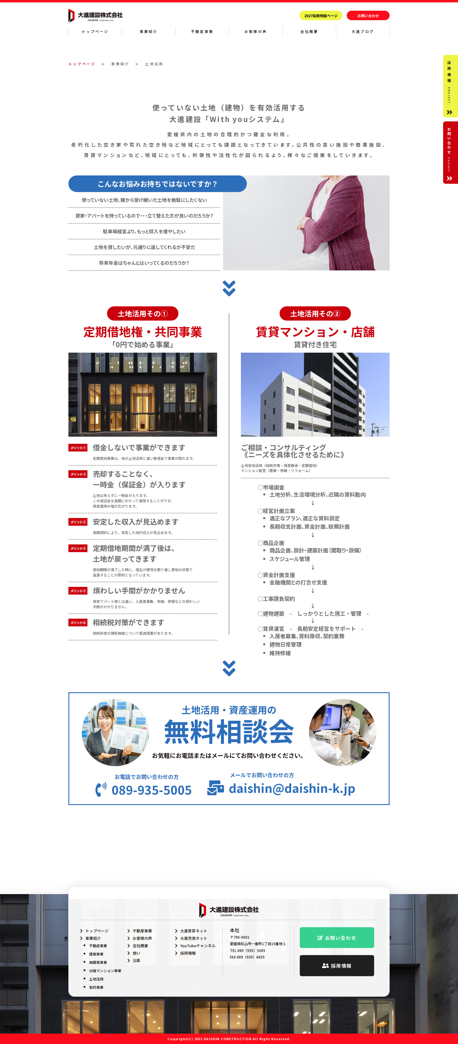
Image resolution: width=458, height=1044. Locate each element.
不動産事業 (202, 31)
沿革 (136, 960)
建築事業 (96, 953)
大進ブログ (363, 31)
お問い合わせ (368, 15)
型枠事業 (96, 987)
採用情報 (188, 953)
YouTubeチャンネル (198, 945)
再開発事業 (98, 962)
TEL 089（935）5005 (247, 950)
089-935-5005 (152, 845)
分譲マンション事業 (105, 970)
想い (136, 953)
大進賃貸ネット (193, 931)
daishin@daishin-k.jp (292, 842)
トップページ (95, 31)
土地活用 (96, 978)
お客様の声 (255, 31)
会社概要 (309, 31)
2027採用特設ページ (321, 15)
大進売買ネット (193, 938)
